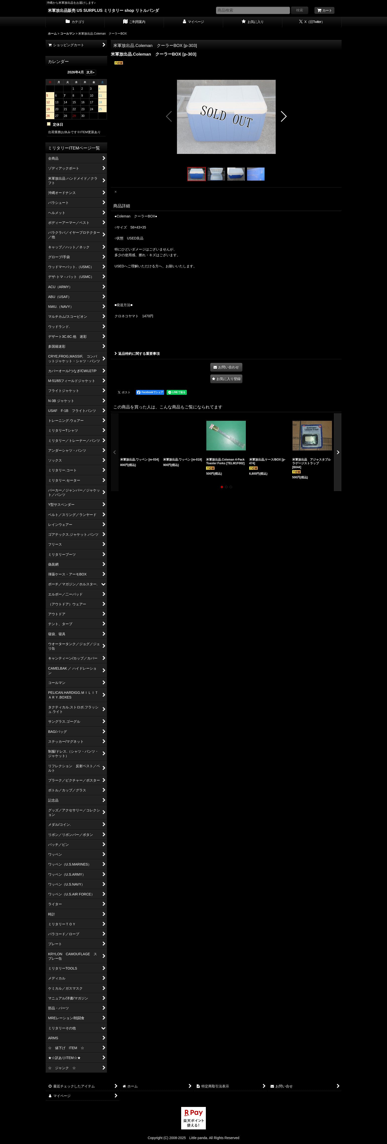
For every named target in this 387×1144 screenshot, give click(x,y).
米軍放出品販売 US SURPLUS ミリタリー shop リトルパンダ (103, 10)
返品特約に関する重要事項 (137, 354)
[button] (169, 116)
